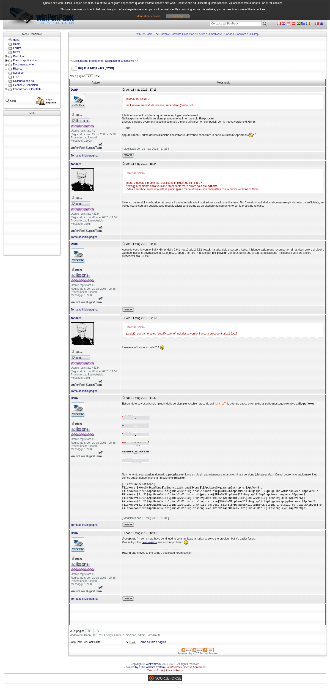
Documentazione (23, 64)
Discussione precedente (88, 60)
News (16, 52)
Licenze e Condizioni (25, 85)
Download (19, 56)
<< (89, 76)
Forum (17, 48)
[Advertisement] (32, 185)
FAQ (16, 76)
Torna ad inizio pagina (84, 155)
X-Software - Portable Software (227, 34)
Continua (177, 16)
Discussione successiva (119, 60)
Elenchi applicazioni (25, 60)
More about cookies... (150, 16)
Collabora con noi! (24, 81)
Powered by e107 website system (144, 670)
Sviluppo (18, 72)
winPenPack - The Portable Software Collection (165, 34)
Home (16, 44)
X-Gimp (254, 34)
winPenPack (153, 667)
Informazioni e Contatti (27, 89)
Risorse (17, 68)
